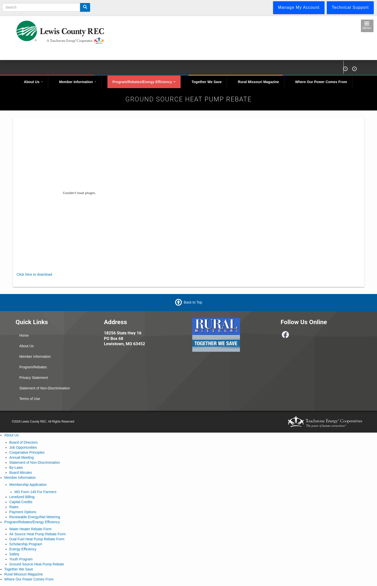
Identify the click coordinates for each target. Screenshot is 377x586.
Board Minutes (20, 473)
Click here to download (34, 274)
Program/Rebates (33, 367)
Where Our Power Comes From (321, 82)
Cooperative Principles (26, 452)
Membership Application (28, 485)
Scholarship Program (25, 544)
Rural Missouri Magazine (258, 82)
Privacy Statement (33, 378)
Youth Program (21, 559)
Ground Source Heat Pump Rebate (36, 564)
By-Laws (16, 467)
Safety (14, 554)
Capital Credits (20, 502)
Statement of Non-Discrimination (44, 388)
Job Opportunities (23, 447)
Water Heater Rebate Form (30, 529)
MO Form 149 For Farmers (35, 492)
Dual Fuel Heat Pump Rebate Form (36, 539)
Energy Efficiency (22, 549)
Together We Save (207, 82)
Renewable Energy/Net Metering (34, 517)
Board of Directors (23, 442)
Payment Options (22, 512)
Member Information (77, 82)
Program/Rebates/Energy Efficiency (143, 82)
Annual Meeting (21, 457)
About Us (33, 82)
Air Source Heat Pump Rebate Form (37, 534)
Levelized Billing (21, 497)
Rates (14, 507)
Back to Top (193, 302)
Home (24, 335)
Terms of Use (29, 399)
